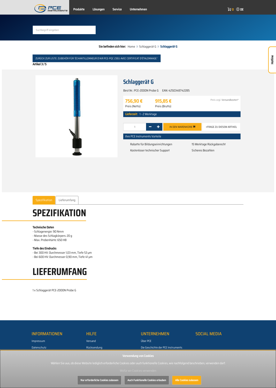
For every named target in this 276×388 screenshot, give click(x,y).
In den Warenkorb (182, 127)
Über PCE (146, 341)
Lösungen (98, 9)
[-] (150, 127)
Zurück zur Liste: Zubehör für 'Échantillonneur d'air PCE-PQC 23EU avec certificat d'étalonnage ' (96, 58)
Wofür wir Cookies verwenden (138, 370)
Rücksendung (94, 347)
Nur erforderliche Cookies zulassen (99, 380)
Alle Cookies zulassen (186, 380)
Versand (91, 341)
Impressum (38, 341)
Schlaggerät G (147, 46)
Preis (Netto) (132, 106)
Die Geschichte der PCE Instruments (161, 347)
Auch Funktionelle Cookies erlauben (146, 380)
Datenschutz (39, 347)
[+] (158, 127)
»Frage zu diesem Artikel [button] (221, 127)
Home (131, 46)
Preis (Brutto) (163, 106)
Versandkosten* (230, 100)
